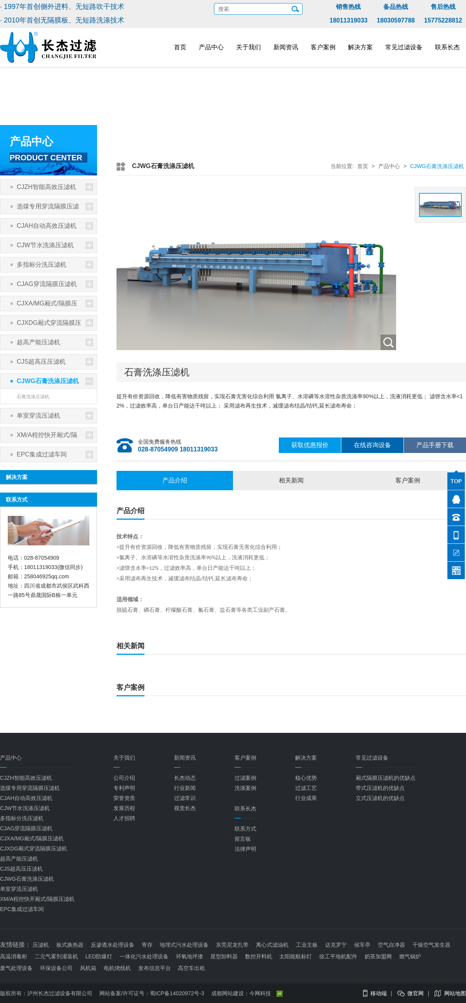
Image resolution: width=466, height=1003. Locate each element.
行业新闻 (185, 788)
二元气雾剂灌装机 (56, 956)
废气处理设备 (16, 968)
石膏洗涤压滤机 (33, 396)
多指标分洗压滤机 (55, 265)
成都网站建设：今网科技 (247, 993)
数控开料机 (258, 956)
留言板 (243, 839)
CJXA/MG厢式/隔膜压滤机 (55, 305)
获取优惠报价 (310, 445)
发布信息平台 (154, 968)
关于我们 (248, 47)
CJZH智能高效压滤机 (55, 187)
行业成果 (306, 798)
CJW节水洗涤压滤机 (55, 245)
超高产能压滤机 (55, 342)
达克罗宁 (336, 945)
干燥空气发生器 (431, 945)
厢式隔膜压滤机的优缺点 (386, 778)
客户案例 (323, 47)
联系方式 (245, 829)
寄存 (147, 945)
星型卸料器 (224, 956)
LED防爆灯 (98, 956)
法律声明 (245, 849)
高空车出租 (191, 968)
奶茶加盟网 (378, 956)
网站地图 (455, 993)
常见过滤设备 (404, 47)
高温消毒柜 (13, 956)
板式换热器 (69, 945)
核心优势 (306, 778)
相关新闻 (291, 480)
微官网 (415, 993)
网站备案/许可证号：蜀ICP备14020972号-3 (151, 993)
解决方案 (360, 47)
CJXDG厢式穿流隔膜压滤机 (55, 324)
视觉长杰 (185, 808)
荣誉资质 (124, 798)
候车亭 (362, 945)
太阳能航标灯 (295, 956)
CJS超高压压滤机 (55, 362)
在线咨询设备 (372, 445)
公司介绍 (124, 778)
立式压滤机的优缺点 (380, 798)
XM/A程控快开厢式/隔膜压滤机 (55, 436)
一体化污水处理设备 (144, 956)
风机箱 (88, 968)
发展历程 (124, 808)
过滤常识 (185, 798)
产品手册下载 (435, 445)
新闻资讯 (285, 47)
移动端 (378, 993)
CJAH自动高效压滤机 (55, 226)
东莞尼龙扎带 (232, 945)
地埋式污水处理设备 (184, 945)
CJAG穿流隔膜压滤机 (55, 284)
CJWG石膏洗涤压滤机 (55, 381)
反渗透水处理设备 (112, 945)
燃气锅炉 (410, 956)
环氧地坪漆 (189, 956)
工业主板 (307, 945)
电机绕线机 (117, 968)
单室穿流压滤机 (55, 416)
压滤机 (41, 945)
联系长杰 (447, 47)
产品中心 (211, 47)
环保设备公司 (56, 968)
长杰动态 (185, 778)
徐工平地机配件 (338, 956)
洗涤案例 (245, 788)
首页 (180, 47)
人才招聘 (124, 818)
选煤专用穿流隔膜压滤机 (55, 208)
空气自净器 (391, 945)
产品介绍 (174, 480)
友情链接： (15, 944)
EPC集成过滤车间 (55, 454)
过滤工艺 (306, 788)
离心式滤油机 (272, 945)
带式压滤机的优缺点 (380, 788)
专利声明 (124, 788)
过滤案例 (245, 778)
